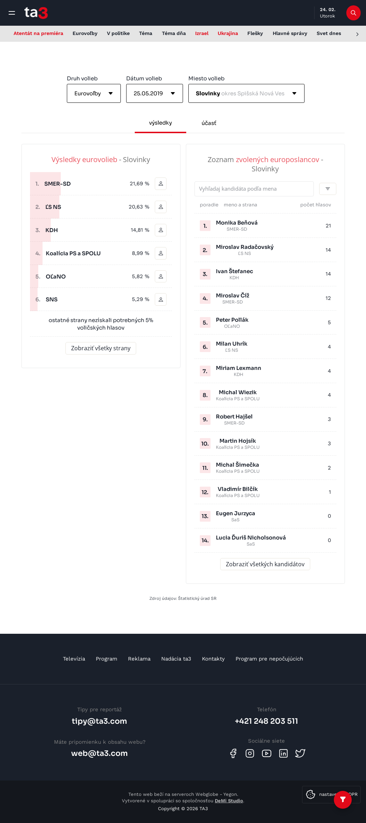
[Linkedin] (283, 753)
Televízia (74, 659)
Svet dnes (329, 33)
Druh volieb (82, 78)
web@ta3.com (99, 753)
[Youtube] (266, 753)
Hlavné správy (290, 33)
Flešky (255, 33)
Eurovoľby (85, 33)
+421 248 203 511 (266, 721)
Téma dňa (174, 33)
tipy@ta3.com (99, 721)
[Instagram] (250, 753)
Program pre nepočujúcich (269, 659)
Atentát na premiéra (38, 33)
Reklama (139, 659)
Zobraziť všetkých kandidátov (265, 564)
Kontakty (213, 659)
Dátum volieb (144, 78)
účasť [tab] (209, 123)
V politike (118, 33)
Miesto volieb (206, 78)
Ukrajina (228, 33)
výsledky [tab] (160, 122)
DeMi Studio (229, 800)
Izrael (201, 33)
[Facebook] (233, 753)
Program (106, 659)
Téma (145, 33)
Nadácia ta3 (176, 659)
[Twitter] (300, 753)
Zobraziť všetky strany (100, 348)
